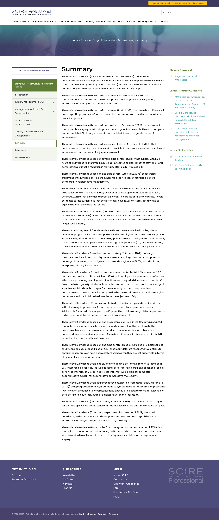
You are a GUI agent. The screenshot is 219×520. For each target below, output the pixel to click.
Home (75, 40)
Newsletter (69, 475)
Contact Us (120, 479)
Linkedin (67, 488)
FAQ (115, 488)
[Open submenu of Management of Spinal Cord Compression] (55, 111)
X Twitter (68, 484)
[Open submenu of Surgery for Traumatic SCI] (55, 102)
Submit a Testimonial (25, 479)
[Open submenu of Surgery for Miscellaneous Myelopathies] (55, 133)
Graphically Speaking (108, 514)
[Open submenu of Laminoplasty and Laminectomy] (55, 122)
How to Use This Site (125, 492)
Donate (16, 475)
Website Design (87, 514)
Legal (116, 496)
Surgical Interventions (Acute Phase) (113, 40)
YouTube (68, 479)
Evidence (86, 40)
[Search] (164, 12)
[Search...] (184, 12)
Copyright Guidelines (126, 484)
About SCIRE (120, 475)
